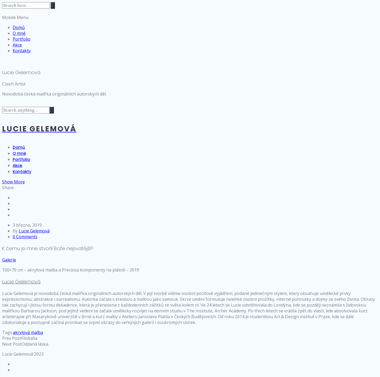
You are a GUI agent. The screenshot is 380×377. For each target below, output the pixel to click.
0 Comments (25, 237)
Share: (8, 187)
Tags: (7, 332)
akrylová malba (28, 332)
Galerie (9, 260)
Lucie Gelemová (34, 231)
